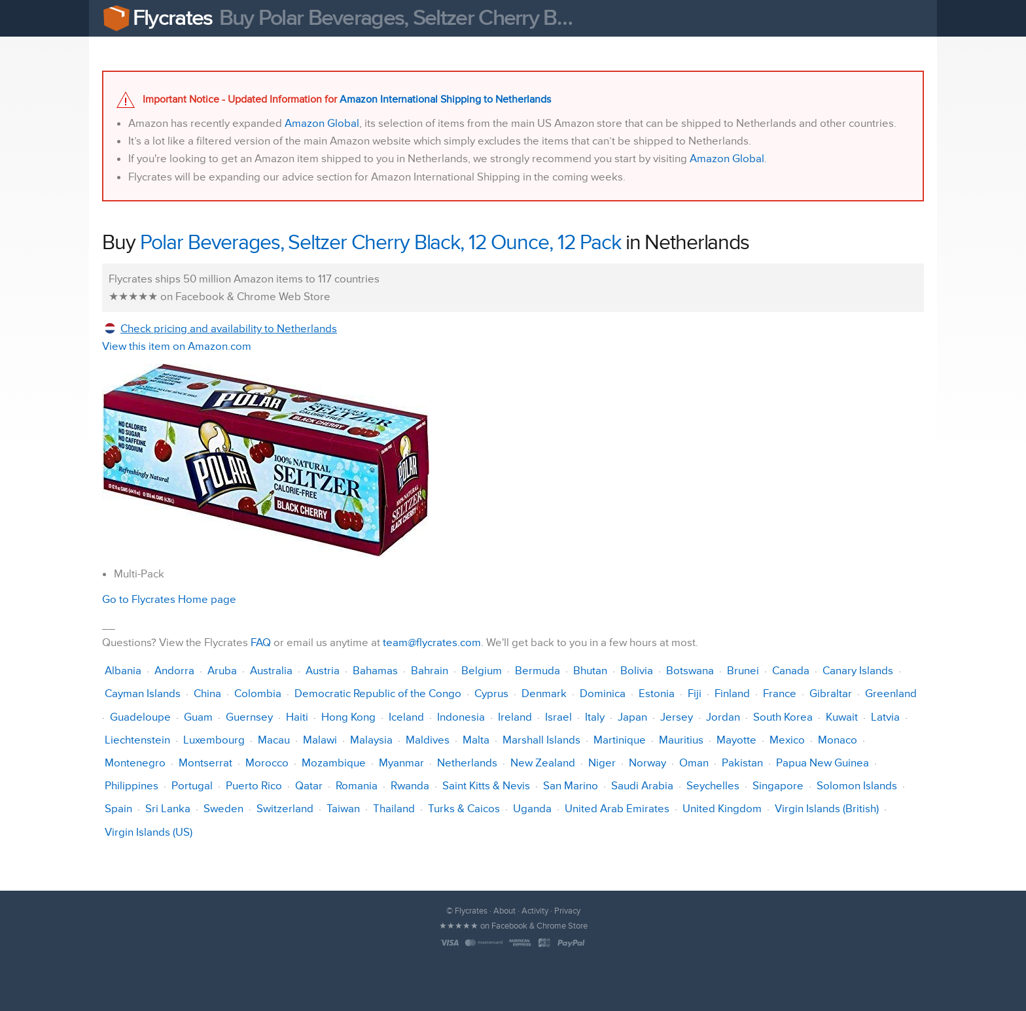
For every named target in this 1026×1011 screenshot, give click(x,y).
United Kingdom (722, 808)
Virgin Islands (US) (148, 832)
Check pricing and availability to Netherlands (228, 328)
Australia (271, 670)
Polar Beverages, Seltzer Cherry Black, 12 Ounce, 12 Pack (380, 243)
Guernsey (249, 717)
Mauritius (681, 740)
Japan (632, 717)
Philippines (131, 786)
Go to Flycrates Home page (169, 599)
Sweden (223, 808)
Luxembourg (214, 740)
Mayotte (736, 740)
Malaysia (371, 740)
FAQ (261, 642)
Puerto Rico (254, 786)
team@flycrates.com (432, 642)
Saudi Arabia (642, 786)
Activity (535, 911)
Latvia (885, 717)
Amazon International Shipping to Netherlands (445, 99)
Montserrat (205, 763)
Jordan (723, 717)
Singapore (778, 786)
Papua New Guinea (822, 763)
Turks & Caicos (464, 808)
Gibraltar (830, 693)
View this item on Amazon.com (176, 346)
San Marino (570, 786)
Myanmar (401, 763)
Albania (123, 670)
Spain (118, 808)
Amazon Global (322, 123)
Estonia (657, 693)
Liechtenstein (137, 740)
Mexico (787, 740)
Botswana (690, 670)
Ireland (515, 717)
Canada (790, 670)
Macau (274, 740)
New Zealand (542, 763)
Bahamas (375, 670)
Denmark (544, 693)
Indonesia (461, 717)
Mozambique (334, 763)
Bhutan (590, 670)
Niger (602, 763)
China (207, 693)
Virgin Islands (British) (827, 808)
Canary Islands (858, 670)
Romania (357, 786)
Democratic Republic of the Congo (377, 693)
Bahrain (429, 670)
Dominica (603, 693)
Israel (558, 717)
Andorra (174, 670)
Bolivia (636, 670)
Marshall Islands (541, 740)
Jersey (676, 717)
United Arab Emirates (617, 808)
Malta (476, 740)
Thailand (394, 808)
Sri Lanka (167, 808)
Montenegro (135, 763)
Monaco (837, 740)
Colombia (257, 693)
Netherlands (467, 763)
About (504, 911)
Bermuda (537, 670)
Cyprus (491, 693)
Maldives (428, 740)
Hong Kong (348, 717)
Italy (595, 717)
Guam (198, 717)
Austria (323, 670)
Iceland (406, 717)
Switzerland (284, 808)
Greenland (891, 693)
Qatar (309, 786)
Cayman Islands (143, 693)
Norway (647, 763)
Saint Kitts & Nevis (486, 786)
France (779, 693)
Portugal (192, 786)
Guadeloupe (140, 717)
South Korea (783, 717)
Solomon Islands (857, 786)
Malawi (320, 740)
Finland (732, 693)
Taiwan (343, 808)
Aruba (222, 670)
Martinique (619, 740)
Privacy (567, 911)
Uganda (532, 808)
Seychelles (712, 786)
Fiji (694, 693)
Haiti (297, 717)
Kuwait (842, 717)
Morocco (267, 763)
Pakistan (742, 763)
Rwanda (410, 786)
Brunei (743, 670)
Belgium (481, 670)
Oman (694, 763)
